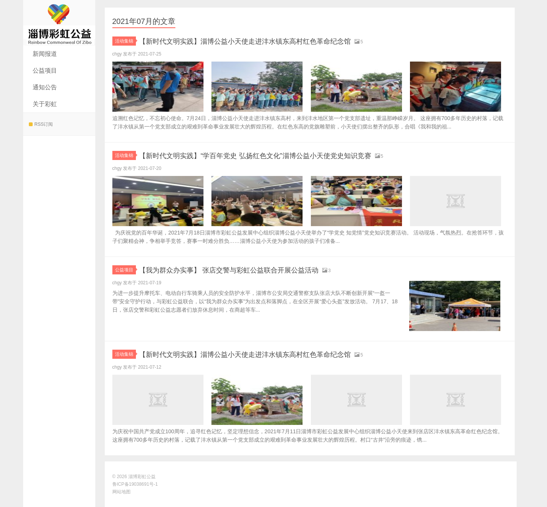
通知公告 (45, 87)
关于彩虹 (45, 104)
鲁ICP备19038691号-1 (135, 484)
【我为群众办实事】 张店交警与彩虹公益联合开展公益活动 (248, 269)
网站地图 (121, 491)
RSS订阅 (41, 124)
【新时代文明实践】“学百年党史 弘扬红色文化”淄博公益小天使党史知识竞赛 (280, 155)
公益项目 (45, 70)
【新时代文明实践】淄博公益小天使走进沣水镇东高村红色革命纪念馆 (268, 41)
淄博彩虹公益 (59, 23)
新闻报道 (45, 54)
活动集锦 (125, 41)
